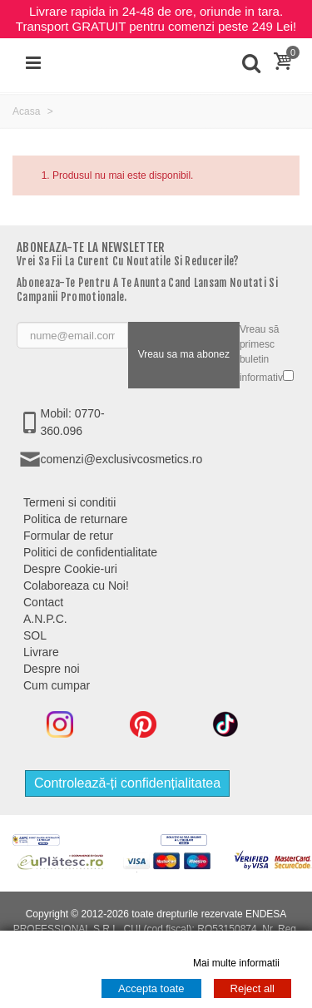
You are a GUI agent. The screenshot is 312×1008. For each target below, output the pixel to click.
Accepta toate (151, 988)
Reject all (252, 988)
